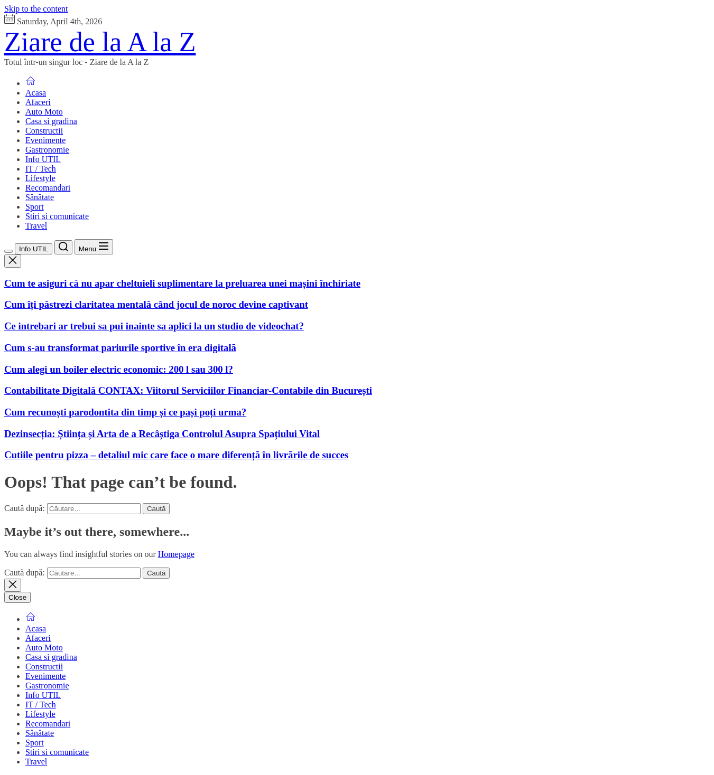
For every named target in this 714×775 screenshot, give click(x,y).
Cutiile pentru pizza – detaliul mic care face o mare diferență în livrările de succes (176, 454)
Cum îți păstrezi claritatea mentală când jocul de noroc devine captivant (156, 304)
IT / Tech (40, 168)
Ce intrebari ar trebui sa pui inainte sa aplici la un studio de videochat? (154, 326)
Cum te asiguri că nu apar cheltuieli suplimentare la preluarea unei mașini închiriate (182, 283)
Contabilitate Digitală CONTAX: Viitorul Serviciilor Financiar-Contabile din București (188, 390)
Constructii (44, 130)
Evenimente (45, 140)
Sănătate (39, 197)
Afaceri (38, 102)
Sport (34, 206)
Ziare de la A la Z (100, 42)
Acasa (35, 92)
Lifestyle (40, 178)
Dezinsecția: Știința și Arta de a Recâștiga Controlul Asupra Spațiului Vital (162, 433)
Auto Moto (44, 111)
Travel (36, 225)
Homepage (176, 554)
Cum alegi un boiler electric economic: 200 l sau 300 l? (118, 369)
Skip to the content (36, 8)
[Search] (63, 247)
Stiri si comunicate (57, 216)
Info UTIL (43, 159)
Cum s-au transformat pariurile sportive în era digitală (120, 347)
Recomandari (47, 187)
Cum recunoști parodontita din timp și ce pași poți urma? (125, 412)
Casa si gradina (51, 121)
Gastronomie (47, 149)
